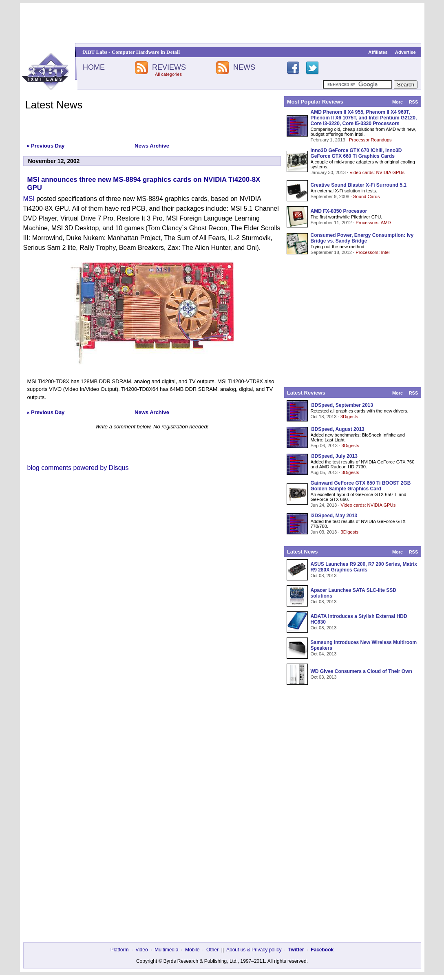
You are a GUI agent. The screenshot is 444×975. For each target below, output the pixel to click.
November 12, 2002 (54, 161)
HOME (94, 67)
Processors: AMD (373, 222)
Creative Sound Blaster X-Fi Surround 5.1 (358, 185)
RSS (413, 101)
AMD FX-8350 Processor (339, 211)
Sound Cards (366, 196)
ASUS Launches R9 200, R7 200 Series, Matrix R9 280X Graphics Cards (364, 567)
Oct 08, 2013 (324, 575)
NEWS (244, 67)
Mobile (192, 950)
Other (212, 950)
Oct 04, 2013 (324, 653)
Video (141, 950)
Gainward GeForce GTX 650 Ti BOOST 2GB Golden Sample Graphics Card (361, 486)
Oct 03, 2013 (324, 677)
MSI (29, 198)
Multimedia (166, 950)
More (397, 101)
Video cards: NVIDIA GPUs (376, 172)
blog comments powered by (78, 467)
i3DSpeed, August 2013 (337, 429)
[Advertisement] (222, 23)
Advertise (405, 52)
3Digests (349, 416)
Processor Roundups (370, 139)
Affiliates (377, 52)
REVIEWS (169, 67)
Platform (119, 950)
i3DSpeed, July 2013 (334, 456)
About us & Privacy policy (253, 950)
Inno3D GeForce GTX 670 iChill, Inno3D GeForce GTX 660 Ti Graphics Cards (356, 153)
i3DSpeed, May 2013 (334, 515)
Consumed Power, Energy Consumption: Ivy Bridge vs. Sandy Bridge (362, 238)
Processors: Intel (372, 252)
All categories (168, 74)
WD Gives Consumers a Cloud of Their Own (361, 671)
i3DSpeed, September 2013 (342, 405)
